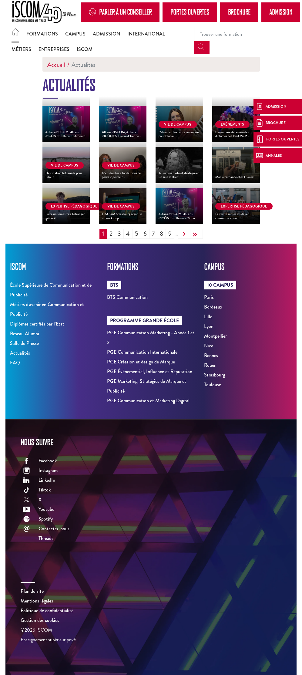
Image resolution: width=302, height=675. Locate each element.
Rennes (211, 355)
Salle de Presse (24, 343)
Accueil (56, 64)
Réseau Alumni (24, 333)
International (146, 33)
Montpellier (215, 335)
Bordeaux (213, 306)
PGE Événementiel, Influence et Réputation (149, 371)
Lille (208, 316)
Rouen (210, 365)
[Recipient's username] (247, 34)
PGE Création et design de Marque (141, 361)
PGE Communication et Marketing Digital (148, 400)
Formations (42, 33)
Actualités (20, 352)
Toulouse (212, 384)
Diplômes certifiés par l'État (37, 323)
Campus (75, 33)
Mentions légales (37, 600)
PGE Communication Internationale (142, 352)
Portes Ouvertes (189, 12)
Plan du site (32, 591)
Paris (209, 297)
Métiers (21, 49)
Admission (280, 12)
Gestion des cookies (40, 620)
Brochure (239, 12)
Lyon (208, 326)
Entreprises (54, 49)
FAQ (15, 362)
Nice (208, 345)
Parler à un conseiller (120, 12)
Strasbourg (214, 374)
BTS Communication (127, 297)
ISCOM (84, 49)
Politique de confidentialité (47, 610)
